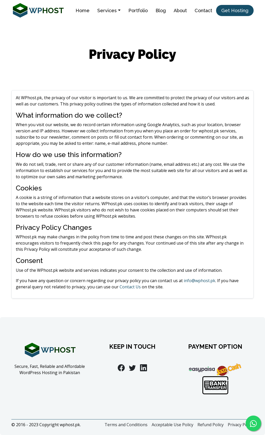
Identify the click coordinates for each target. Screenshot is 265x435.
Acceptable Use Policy (172, 424)
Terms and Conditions (126, 424)
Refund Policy (210, 424)
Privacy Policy (241, 424)
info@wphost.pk (199, 280)
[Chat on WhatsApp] (253, 423)
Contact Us (130, 287)
